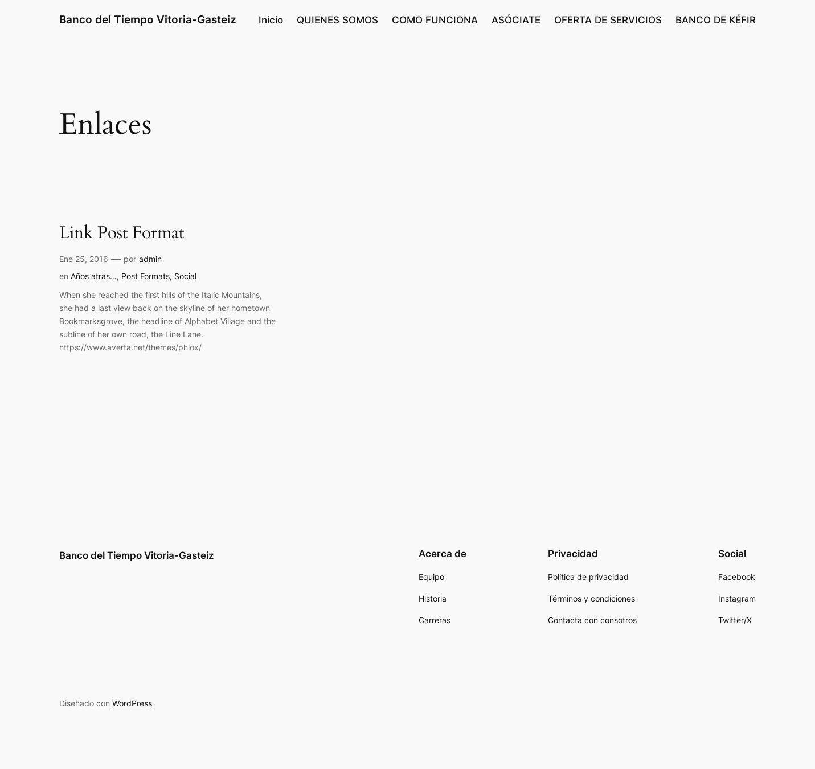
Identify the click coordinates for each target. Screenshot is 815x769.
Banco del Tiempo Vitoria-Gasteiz (147, 19)
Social (185, 276)
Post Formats (145, 276)
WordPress (132, 703)
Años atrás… (94, 276)
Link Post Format (121, 233)
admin (150, 259)
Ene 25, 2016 (83, 259)
